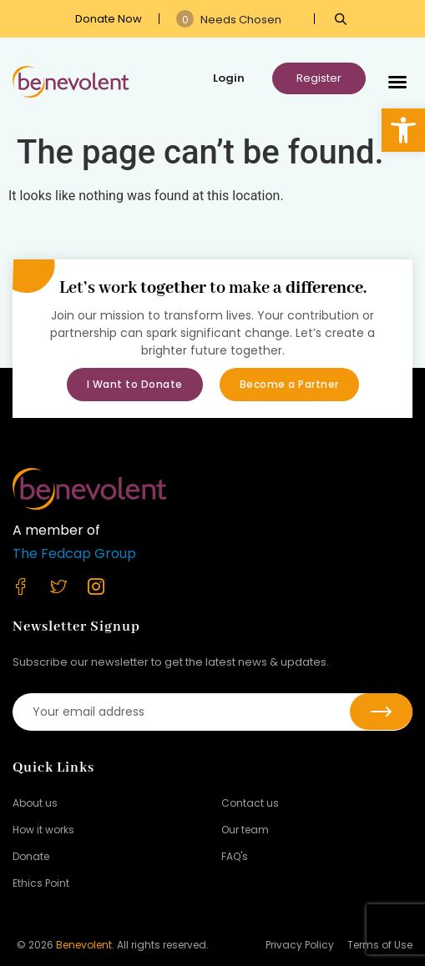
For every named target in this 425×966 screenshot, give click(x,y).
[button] (403, 130)
